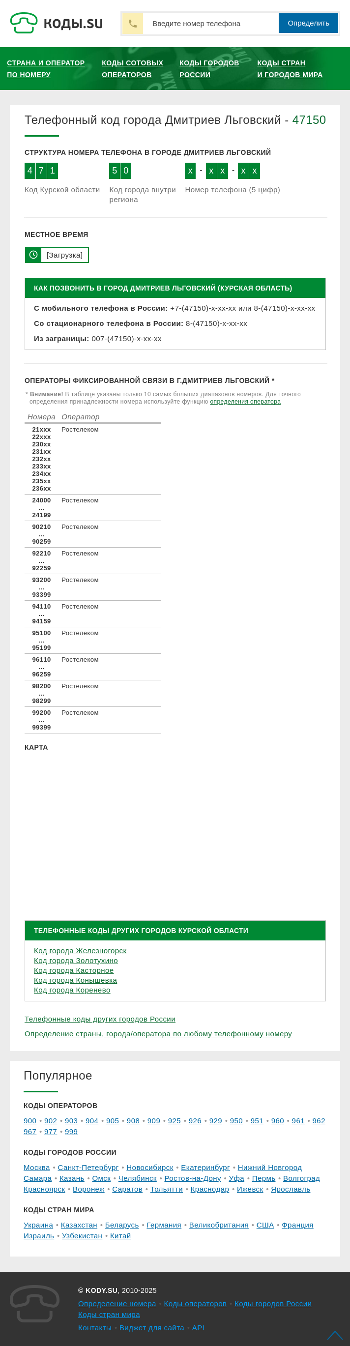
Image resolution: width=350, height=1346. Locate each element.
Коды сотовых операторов (132, 69)
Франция (298, 1225)
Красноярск (44, 1189)
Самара (38, 1178)
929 (215, 1120)
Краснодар (210, 1189)
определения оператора (245, 401)
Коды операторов (195, 1303)
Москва (37, 1167)
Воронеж (89, 1189)
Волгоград (301, 1178)
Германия (163, 1225)
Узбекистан (82, 1235)
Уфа (237, 1178)
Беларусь (122, 1225)
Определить (308, 23)
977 (50, 1131)
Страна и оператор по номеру (46, 69)
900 (30, 1120)
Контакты (95, 1327)
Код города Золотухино (76, 960)
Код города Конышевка (75, 980)
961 (298, 1120)
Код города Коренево (72, 990)
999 (71, 1131)
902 (50, 1120)
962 (319, 1120)
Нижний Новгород (270, 1167)
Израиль (39, 1235)
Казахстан (79, 1225)
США (265, 1225)
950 (236, 1120)
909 (153, 1120)
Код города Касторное (74, 970)
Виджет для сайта (151, 1327)
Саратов (127, 1189)
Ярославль (290, 1189)
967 (30, 1131)
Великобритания (219, 1225)
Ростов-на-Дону (192, 1178)
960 (277, 1120)
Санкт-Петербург (88, 1167)
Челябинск (137, 1178)
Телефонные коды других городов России (100, 1019)
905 (112, 1120)
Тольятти (166, 1189)
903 (71, 1120)
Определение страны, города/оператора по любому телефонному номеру (158, 1033)
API (198, 1327)
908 (133, 1120)
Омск (101, 1178)
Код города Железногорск (80, 950)
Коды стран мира (109, 1314)
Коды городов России (209, 69)
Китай (120, 1235)
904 (92, 1120)
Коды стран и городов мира (289, 69)
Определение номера (117, 1303)
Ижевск (250, 1189)
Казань (72, 1178)
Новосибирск (149, 1167)
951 (257, 1120)
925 (174, 1120)
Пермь (264, 1178)
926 (195, 1120)
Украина (38, 1225)
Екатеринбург (205, 1167)
